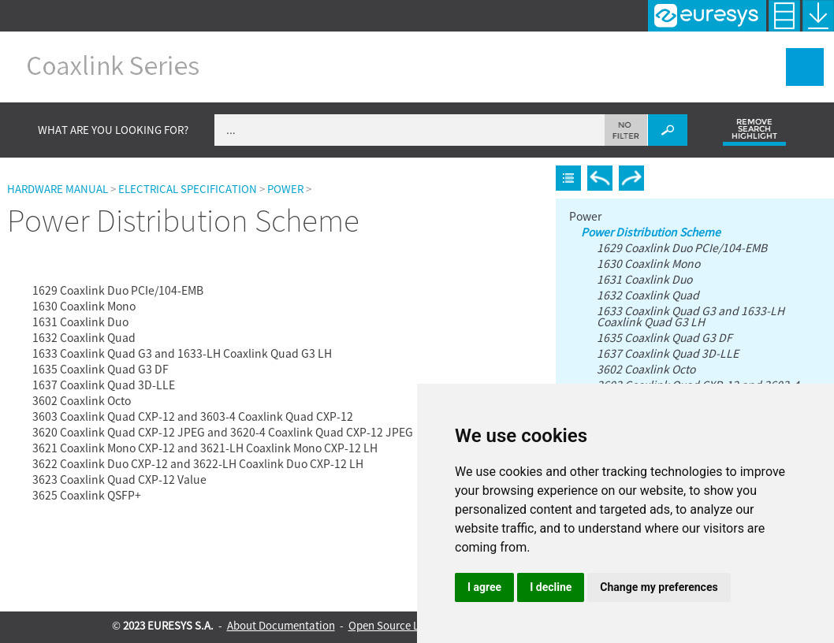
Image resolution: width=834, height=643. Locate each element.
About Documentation (281, 625)
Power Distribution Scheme (91, 275)
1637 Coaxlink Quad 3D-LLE (103, 384)
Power (285, 188)
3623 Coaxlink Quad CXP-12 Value (119, 479)
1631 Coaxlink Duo (80, 321)
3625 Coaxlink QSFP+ (86, 495)
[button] (626, 130)
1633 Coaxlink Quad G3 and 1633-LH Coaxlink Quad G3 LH (182, 353)
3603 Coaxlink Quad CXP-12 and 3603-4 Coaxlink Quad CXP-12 (192, 416)
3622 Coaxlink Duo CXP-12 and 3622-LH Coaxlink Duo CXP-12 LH (197, 463)
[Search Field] (450, 130)
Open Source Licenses (401, 625)
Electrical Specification (187, 188)
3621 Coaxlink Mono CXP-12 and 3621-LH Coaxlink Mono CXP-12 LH (205, 447)
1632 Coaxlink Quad (84, 337)
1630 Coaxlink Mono (84, 306)
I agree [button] (484, 587)
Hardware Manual (57, 188)
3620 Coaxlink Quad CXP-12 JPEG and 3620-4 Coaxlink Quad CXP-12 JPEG (222, 432)
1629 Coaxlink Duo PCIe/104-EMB (117, 290)
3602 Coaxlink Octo (81, 400)
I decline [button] (551, 587)
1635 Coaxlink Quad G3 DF (100, 369)
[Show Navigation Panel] (805, 67)
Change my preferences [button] (658, 587)
